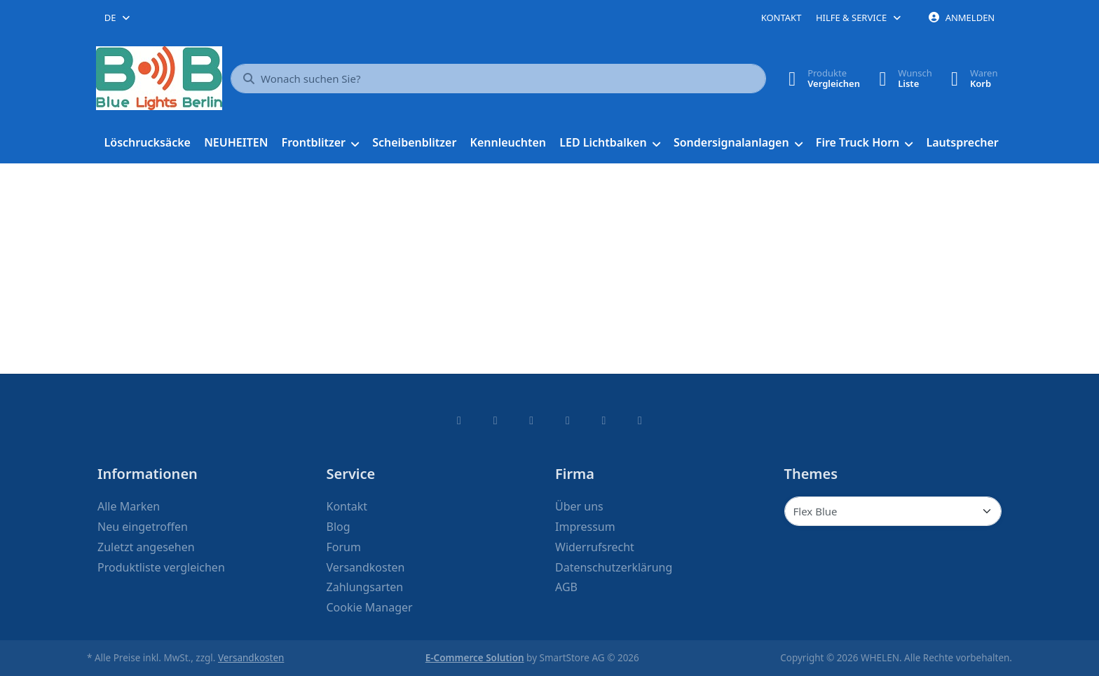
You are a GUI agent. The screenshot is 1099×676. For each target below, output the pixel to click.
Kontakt (781, 17)
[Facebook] (459, 420)
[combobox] (118, 17)
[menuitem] (147, 143)
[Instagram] (531, 420)
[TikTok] (567, 420)
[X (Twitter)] (495, 420)
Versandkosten (251, 657)
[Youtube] (604, 420)
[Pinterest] (639, 420)
